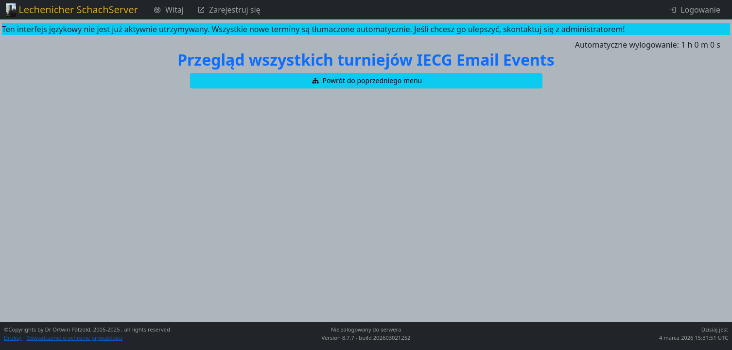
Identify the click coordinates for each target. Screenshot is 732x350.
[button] (366, 80)
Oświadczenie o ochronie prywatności (74, 337)
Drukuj (13, 337)
